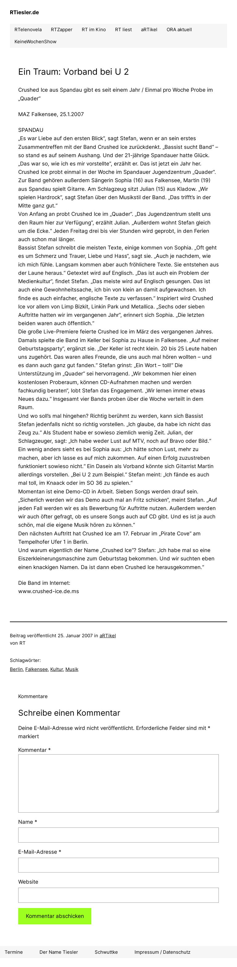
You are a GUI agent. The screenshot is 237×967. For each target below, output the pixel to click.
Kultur (56, 669)
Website (28, 882)
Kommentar (34, 750)
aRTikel (108, 635)
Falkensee (36, 669)
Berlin (16, 669)
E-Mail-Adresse (39, 852)
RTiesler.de (24, 12)
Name (27, 822)
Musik (71, 669)
